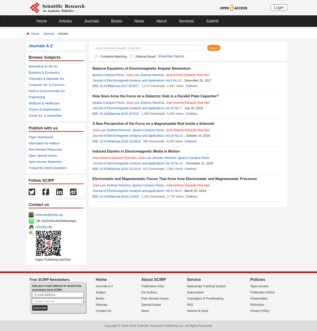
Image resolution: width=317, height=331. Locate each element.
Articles (65, 21)
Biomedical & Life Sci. (43, 66)
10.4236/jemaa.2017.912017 (119, 86)
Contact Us (103, 311)
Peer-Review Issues (155, 298)
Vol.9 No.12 (173, 80)
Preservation (259, 298)
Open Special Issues (43, 155)
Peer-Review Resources (45, 149)
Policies (257, 279)
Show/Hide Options (171, 56)
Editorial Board (146, 56)
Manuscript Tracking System (206, 286)
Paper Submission (41, 137)
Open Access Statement (45, 162)
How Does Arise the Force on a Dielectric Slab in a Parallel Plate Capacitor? (155, 96)
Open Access (259, 286)
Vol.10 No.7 (173, 108)
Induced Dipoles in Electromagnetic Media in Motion (136, 151)
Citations (191, 86)
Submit (212, 21)
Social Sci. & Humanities (45, 115)
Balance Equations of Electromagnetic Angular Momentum (141, 68)
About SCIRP (153, 279)
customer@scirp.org (49, 214)
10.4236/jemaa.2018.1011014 (120, 169)
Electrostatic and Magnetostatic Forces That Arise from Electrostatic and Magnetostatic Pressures (174, 179)
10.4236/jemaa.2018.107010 (119, 113)
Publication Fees (152, 286)
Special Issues (151, 304)
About (161, 21)
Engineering (37, 97)
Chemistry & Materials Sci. (47, 78)
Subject (101, 292)
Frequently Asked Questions (48, 168)
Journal (49, 33)
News (139, 21)
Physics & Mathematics (45, 109)
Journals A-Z (104, 286)
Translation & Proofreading (205, 298)
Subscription (195, 292)
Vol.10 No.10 (174, 135)
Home (41, 21)
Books (116, 21)
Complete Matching (113, 56)
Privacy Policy (259, 311)
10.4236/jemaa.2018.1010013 (120, 141)
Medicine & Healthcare (44, 103)
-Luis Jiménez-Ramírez (145, 102)
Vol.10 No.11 (174, 163)
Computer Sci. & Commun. (47, 85)
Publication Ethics (262, 292)
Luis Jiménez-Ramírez (145, 75)
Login (279, 7)
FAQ (190, 304)
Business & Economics (44, 72)
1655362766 (43, 227)
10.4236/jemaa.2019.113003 (119, 196)
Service (194, 279)
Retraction (257, 304)
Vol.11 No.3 (173, 191)
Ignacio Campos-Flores (108, 75)
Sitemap (101, 304)
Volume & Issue (197, 311)
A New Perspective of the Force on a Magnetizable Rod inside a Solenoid (153, 123)
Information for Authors (44, 143)
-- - (188, 102)
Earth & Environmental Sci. (47, 91)
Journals (91, 21)
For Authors (149, 292)
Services (186, 21)
